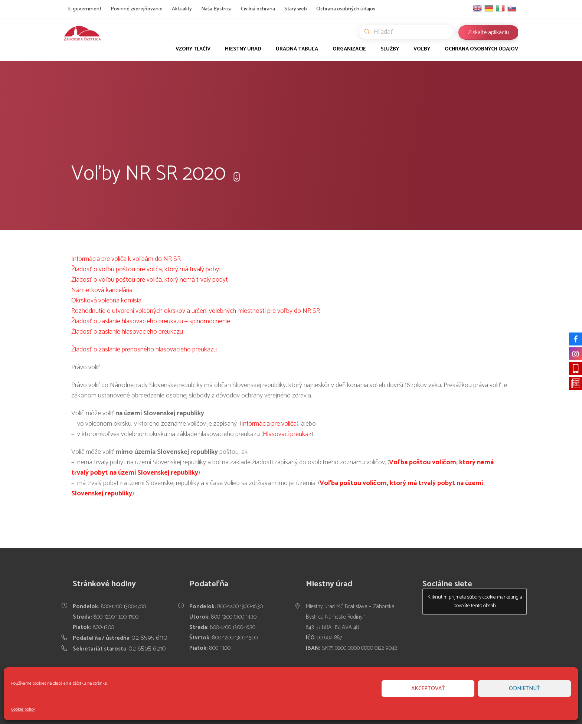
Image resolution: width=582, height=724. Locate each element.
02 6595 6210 (147, 648)
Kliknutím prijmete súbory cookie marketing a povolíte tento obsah (475, 601)
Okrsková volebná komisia (106, 300)
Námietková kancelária (102, 290)
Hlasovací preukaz (287, 434)
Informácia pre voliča (269, 423)
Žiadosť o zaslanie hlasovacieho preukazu (127, 331)
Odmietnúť (524, 688)
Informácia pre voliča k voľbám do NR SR (126, 259)
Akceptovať (428, 688)
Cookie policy (23, 709)
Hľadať (408, 31)
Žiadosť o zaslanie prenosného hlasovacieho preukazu (144, 349)
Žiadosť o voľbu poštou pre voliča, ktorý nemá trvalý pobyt (149, 279)
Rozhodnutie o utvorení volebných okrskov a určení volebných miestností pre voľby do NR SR (195, 311)
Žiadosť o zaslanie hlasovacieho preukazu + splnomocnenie (150, 321)
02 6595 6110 (149, 637)
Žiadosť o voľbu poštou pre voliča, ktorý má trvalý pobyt (146, 269)
